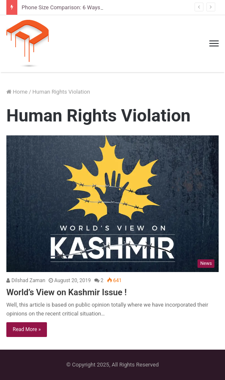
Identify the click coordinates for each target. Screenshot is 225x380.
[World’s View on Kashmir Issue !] (112, 203)
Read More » (27, 329)
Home (16, 92)
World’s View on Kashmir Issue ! (66, 292)
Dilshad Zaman (25, 280)
